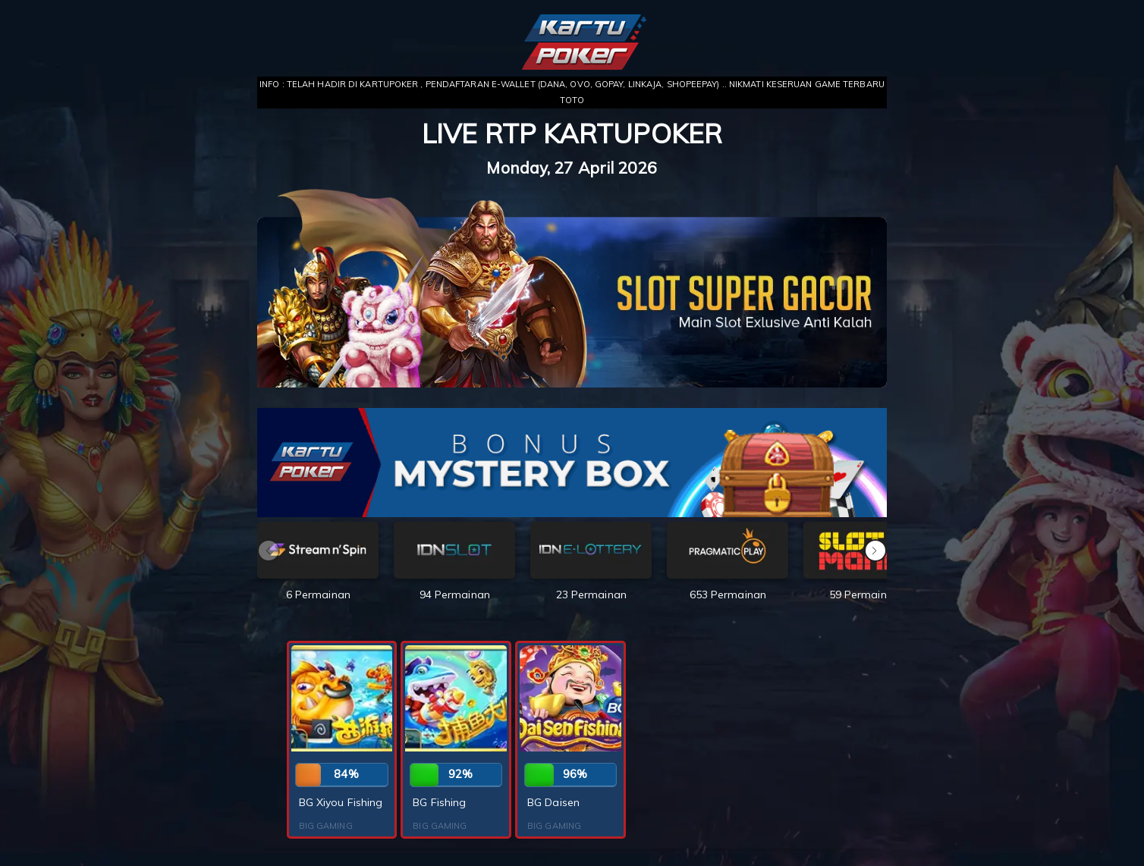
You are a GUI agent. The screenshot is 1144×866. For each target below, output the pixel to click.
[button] (875, 550)
